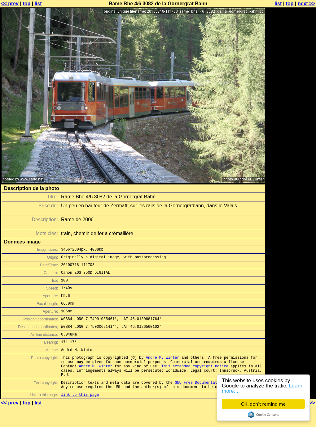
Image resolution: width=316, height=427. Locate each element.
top (26, 3)
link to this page (80, 414)
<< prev (10, 3)
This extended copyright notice (194, 381)
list (38, 3)
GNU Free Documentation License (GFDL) (216, 401)
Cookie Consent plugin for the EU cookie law (263, 414)
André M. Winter (162, 371)
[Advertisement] (291, 153)
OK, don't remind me (263, 404)
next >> (306, 3)
